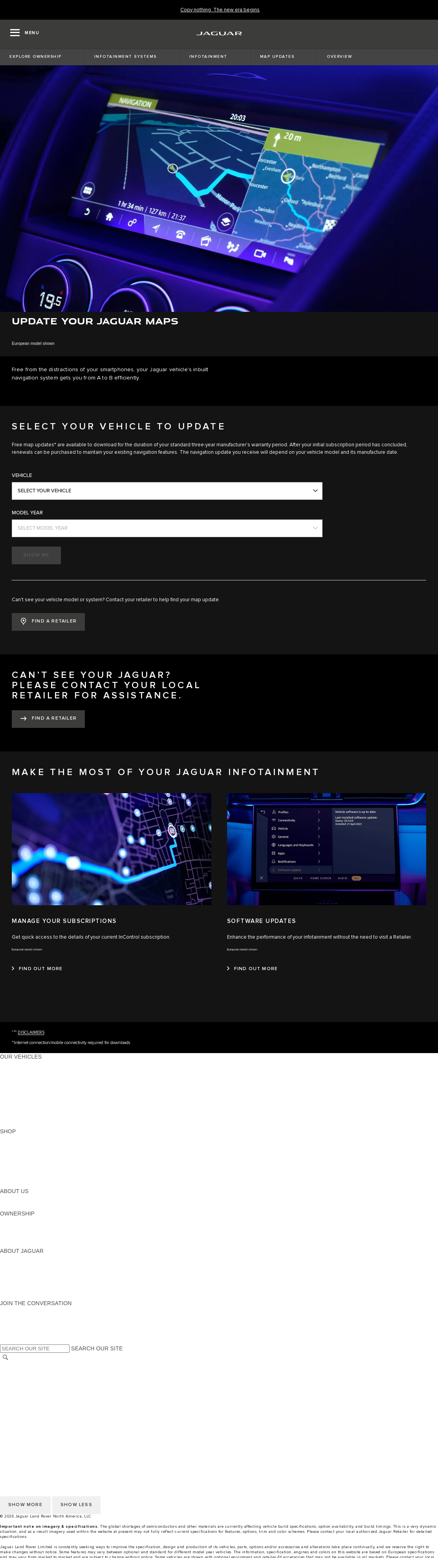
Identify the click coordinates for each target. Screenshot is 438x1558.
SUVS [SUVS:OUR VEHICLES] (7, 1071)
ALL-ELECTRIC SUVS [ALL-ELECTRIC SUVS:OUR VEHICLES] (28, 1079)
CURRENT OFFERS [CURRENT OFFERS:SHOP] (26, 1139)
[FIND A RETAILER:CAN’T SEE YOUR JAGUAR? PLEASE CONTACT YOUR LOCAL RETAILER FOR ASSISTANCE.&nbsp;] (48, 719)
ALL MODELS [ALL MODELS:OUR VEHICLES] (17, 1064)
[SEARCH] (5, 1357)
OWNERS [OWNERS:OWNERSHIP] (12, 1221)
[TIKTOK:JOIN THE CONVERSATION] (13, 1318)
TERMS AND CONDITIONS (35, 1395)
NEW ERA (13, 1124)
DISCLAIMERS (31, 1032)
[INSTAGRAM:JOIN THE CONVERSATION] (19, 1311)
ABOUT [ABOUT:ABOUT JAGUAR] (9, 1258)
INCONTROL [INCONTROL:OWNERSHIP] (16, 1228)
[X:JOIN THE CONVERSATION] (5, 1340)
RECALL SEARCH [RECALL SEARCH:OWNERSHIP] (23, 1243)
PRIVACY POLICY (23, 1380)
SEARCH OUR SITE (97, 1348)
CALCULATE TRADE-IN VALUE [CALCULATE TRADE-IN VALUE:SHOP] (40, 1176)
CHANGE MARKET (24, 1365)
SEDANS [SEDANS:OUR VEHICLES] (11, 1094)
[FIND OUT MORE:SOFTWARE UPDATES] (252, 968)
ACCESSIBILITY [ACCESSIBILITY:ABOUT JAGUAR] (21, 1296)
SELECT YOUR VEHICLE (44, 491)
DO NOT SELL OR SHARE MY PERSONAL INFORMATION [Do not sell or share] (75, 1388)
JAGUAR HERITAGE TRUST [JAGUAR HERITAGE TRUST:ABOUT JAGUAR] (36, 1288)
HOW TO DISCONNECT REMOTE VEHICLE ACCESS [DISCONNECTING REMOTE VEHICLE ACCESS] (68, 1425)
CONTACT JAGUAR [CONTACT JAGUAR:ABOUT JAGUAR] (25, 1281)
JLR (5, 1198)
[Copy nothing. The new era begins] (220, 10)
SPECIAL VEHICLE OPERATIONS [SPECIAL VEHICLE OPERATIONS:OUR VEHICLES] (43, 1101)
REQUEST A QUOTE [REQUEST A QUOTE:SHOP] (26, 1154)
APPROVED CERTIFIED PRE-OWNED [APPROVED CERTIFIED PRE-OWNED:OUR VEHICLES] (49, 1109)
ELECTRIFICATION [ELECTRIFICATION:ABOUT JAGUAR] (24, 1273)
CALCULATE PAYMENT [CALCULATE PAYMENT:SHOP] (30, 1169)
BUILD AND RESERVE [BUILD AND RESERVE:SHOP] (29, 1146)
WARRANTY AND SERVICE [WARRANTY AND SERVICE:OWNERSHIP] (35, 1236)
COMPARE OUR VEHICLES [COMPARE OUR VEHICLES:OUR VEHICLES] (35, 1116)
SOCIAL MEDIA (20, 1410)
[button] (48, 622)
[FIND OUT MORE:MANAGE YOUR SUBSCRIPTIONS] (37, 968)
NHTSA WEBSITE (23, 1373)
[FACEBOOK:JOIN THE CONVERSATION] (18, 1333)
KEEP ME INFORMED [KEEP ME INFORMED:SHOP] (28, 1161)
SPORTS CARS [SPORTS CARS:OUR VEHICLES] (20, 1086)
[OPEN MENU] (24, 34)
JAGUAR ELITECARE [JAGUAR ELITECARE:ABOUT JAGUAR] (28, 1266)
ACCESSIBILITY (21, 1403)
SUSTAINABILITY (22, 1206)
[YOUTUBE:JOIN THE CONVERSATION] (16, 1325)
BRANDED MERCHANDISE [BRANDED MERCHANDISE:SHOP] (35, 1183)
